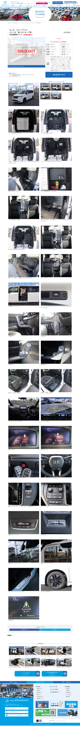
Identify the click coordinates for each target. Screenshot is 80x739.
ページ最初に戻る (67, 682)
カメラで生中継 (54, 689)
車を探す (38, 686)
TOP (50, 2)
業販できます (52, 5)
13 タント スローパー (29, 667)
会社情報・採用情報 (76, 5)
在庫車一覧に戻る (40, 682)
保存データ (13, 635)
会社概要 (68, 690)
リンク (57, 720)
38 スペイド (43, 667)
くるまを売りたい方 (28, 5)
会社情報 (68, 686)
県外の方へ (39, 694)
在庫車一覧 (39, 688)
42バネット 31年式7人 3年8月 (15, 667)
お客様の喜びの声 (54, 692)
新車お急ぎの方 (40, 696)
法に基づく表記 (51, 720)
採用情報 (68, 696)
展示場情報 (68, 692)
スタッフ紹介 (68, 694)
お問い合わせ (59, 74)
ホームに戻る (13, 682)
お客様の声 (44, 5)
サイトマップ (62, 720)
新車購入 (20, 5)
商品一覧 (12, 5)
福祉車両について (60, 5)
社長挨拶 (68, 688)
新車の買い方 (39, 692)
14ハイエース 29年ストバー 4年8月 (63, 667)
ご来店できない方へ (36, 5)
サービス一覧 (68, 5)
